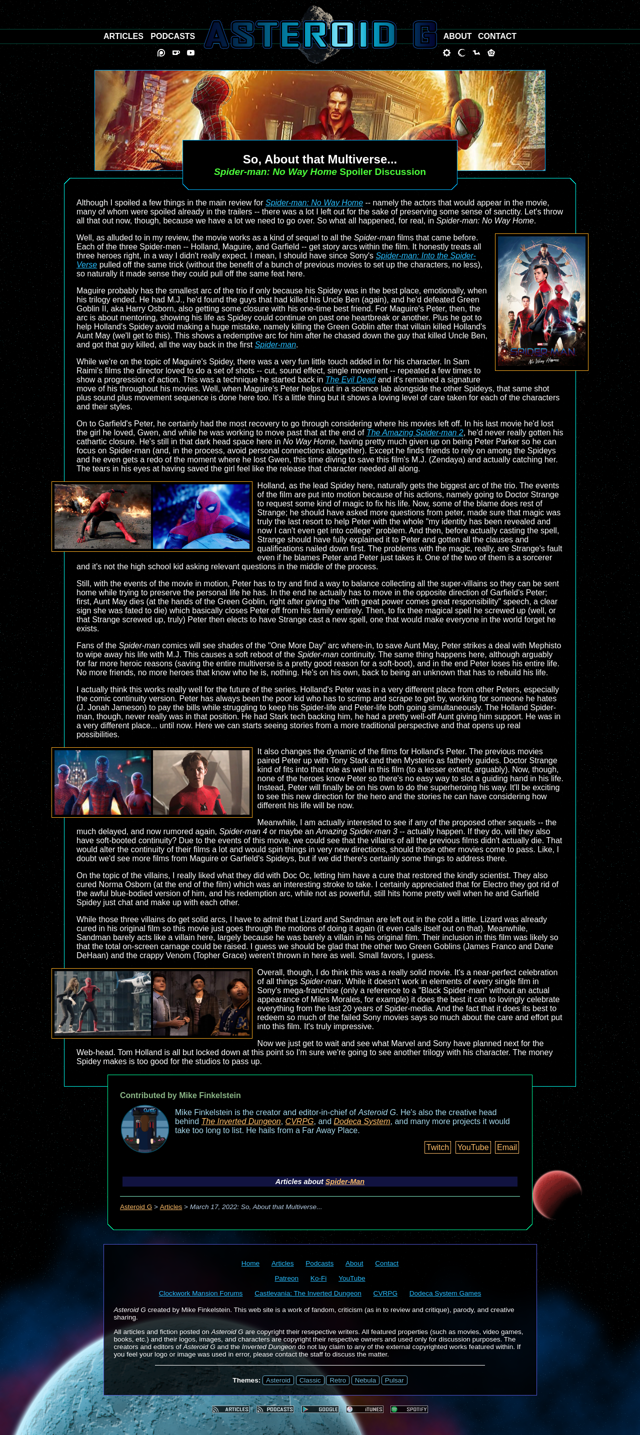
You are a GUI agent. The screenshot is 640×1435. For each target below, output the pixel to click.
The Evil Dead (351, 379)
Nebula (365, 1380)
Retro (338, 1380)
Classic (310, 1380)
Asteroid (278, 1380)
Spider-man (275, 344)
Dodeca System (362, 1121)
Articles (171, 1207)
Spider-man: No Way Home (314, 202)
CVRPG (300, 1121)
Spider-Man (345, 1182)
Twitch (437, 1147)
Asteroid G (136, 1207)
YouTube (473, 1147)
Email (507, 1147)
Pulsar (394, 1380)
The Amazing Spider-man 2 (415, 432)
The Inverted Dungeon (241, 1121)
